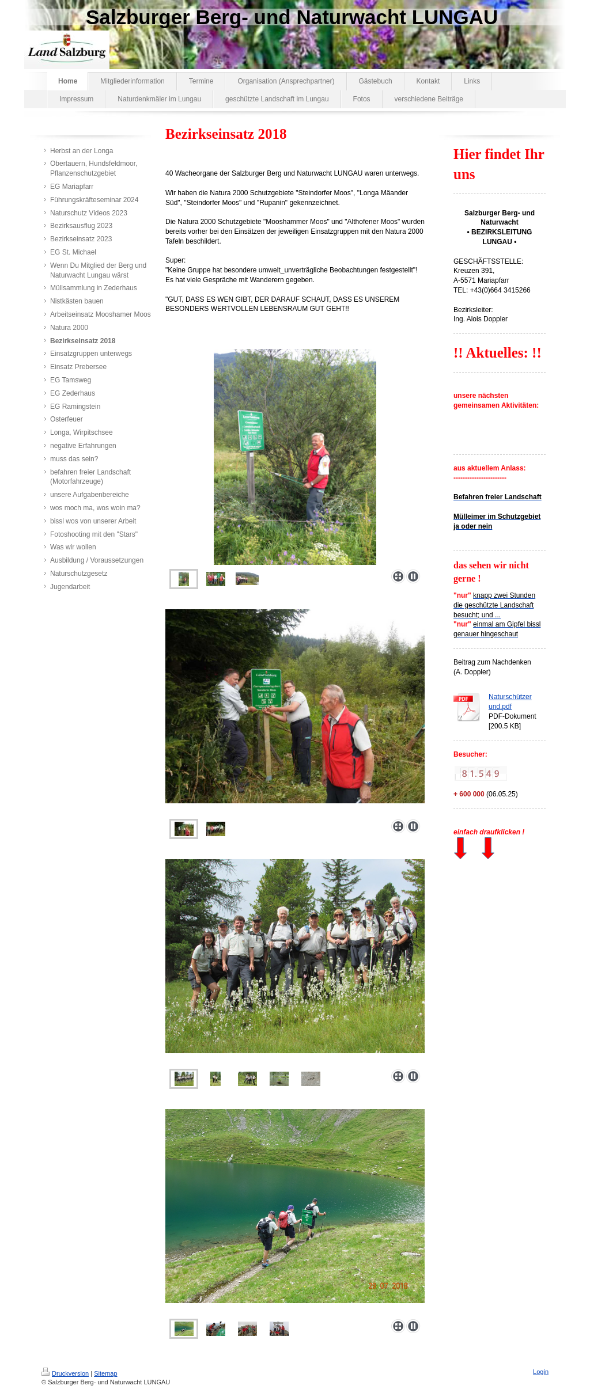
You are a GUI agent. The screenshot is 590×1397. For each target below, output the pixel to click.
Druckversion (65, 1373)
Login (541, 1371)
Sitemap (105, 1373)
